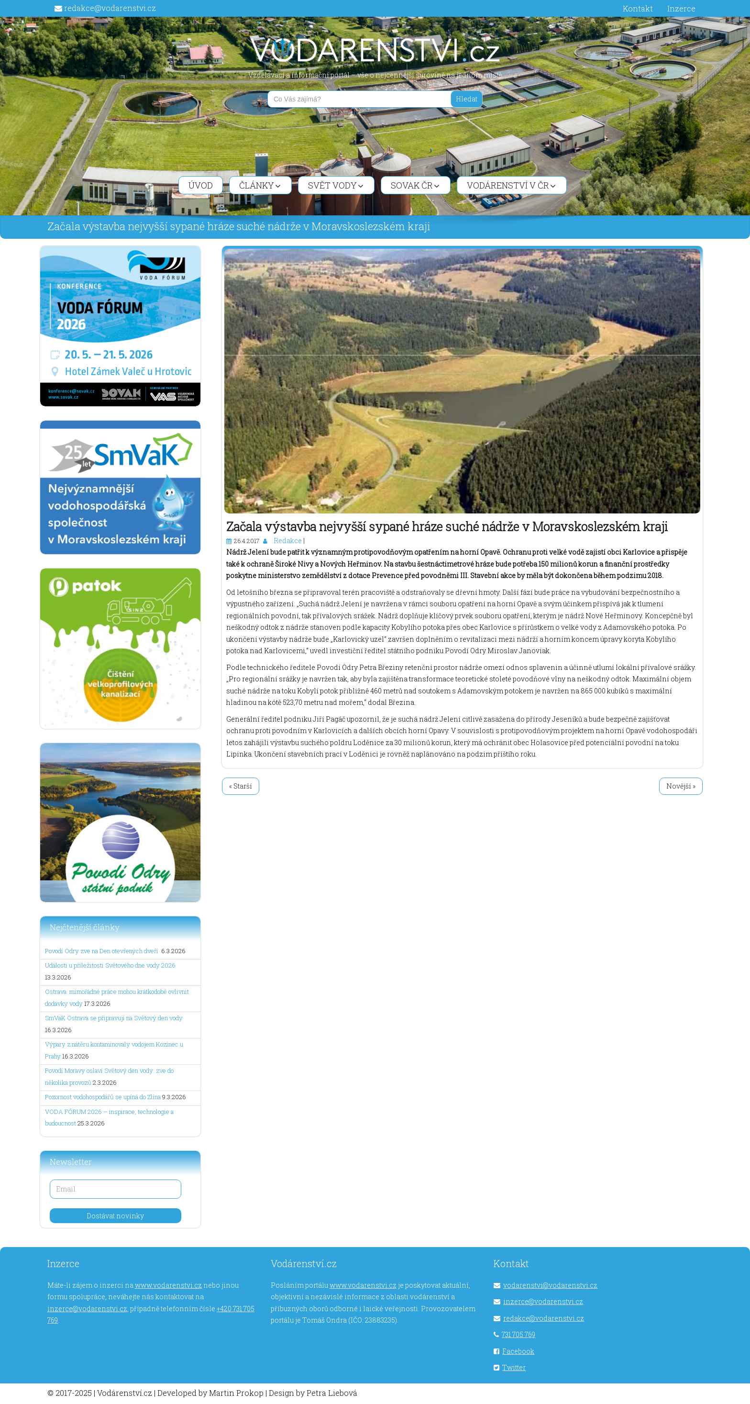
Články (260, 185)
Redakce (288, 540)
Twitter (514, 1367)
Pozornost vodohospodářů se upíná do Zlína (103, 1096)
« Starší (240, 786)
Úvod (200, 185)
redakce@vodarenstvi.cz (110, 8)
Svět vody (336, 185)
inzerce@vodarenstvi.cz (87, 1308)
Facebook (518, 1351)
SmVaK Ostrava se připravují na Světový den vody (114, 1018)
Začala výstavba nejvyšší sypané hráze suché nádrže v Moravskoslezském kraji (447, 527)
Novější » (680, 786)
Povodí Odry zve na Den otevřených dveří (102, 951)
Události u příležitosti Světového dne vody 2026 (110, 965)
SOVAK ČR (415, 185)
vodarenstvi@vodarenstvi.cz (550, 1285)
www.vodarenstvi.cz (168, 1285)
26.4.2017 (246, 541)
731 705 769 (518, 1334)
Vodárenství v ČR (511, 185)
